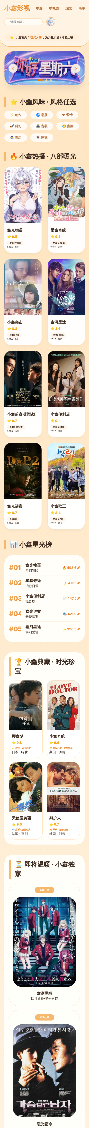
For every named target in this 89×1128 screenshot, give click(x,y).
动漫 (81, 8)
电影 (39, 8)
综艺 (68, 8)
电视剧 (54, 8)
